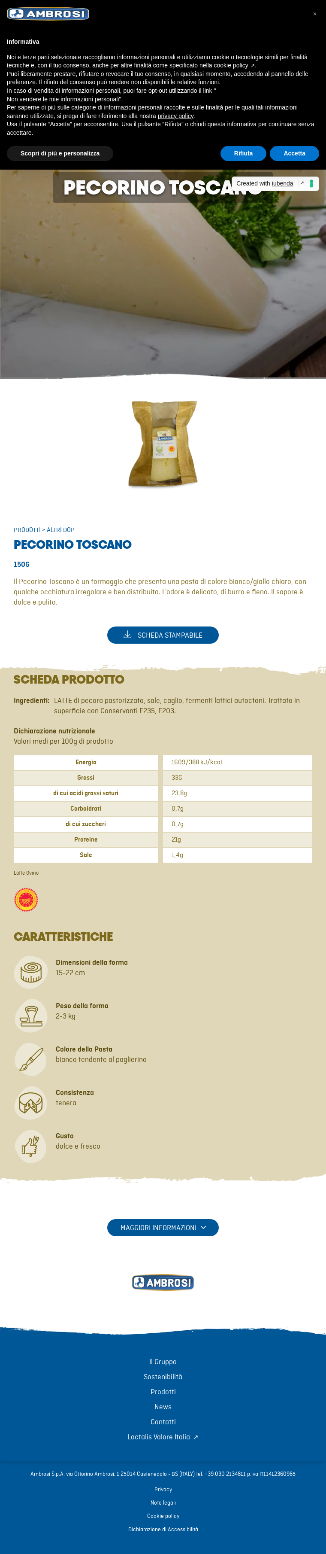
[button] (315, 14)
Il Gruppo (163, 1362)
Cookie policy (163, 1516)
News (163, 1407)
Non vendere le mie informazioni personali (63, 99)
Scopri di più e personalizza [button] (60, 153)
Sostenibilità (163, 1377)
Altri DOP (61, 530)
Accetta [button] (294, 153)
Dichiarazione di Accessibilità (163, 1530)
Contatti (163, 1422)
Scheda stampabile (163, 634)
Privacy (163, 1490)
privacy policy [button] (175, 116)
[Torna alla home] (163, 1292)
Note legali (163, 1503)
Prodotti (27, 530)
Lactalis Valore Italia (158, 1437)
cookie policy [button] (231, 65)
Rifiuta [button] (243, 153)
